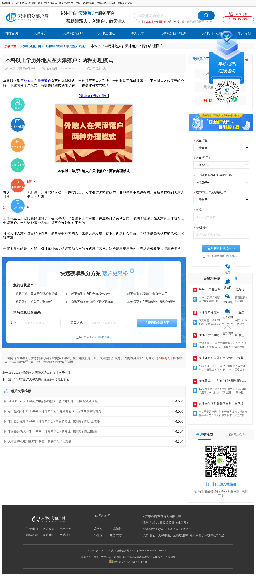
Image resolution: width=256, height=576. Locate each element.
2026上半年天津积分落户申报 (162, 21)
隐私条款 (32, 535)
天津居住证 (106, 33)
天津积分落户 (73, 33)
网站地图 (65, 535)
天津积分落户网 (30, 46)
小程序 (98, 535)
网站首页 (11, 33)
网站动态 (49, 529)
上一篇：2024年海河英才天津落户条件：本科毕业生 (36, 372)
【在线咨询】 (164, 358)
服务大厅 (116, 535)
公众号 (98, 528)
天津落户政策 (54, 46)
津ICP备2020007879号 (139, 556)
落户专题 (244, 33)
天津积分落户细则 (173, 33)
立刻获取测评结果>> (221, 248)
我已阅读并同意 (95, 337)
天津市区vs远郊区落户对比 (197, 21)
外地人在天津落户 (37, 81)
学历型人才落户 (76, 46)
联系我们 (49, 535)
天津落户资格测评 (94, 96)
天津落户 (40, 33)
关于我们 (32, 529)
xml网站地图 (102, 515)
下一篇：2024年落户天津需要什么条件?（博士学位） (37, 379)
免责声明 (65, 529)
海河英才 (137, 33)
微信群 (117, 528)
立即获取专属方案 (157, 322)
